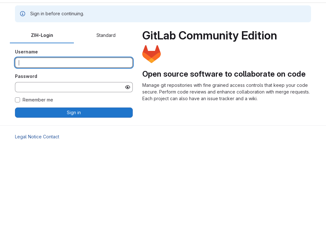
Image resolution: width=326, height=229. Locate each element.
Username (26, 51)
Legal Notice (28, 136)
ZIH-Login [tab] (42, 35)
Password (26, 76)
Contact (51, 136)
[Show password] (128, 87)
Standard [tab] (106, 35)
